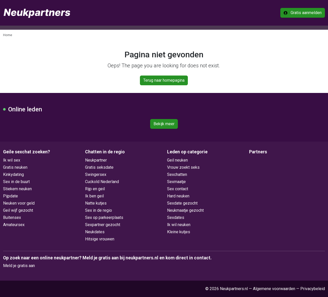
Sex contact (177, 188)
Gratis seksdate (99, 167)
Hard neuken (178, 196)
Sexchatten (177, 174)
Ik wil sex (11, 160)
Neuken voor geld (19, 203)
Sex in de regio (98, 210)
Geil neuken (177, 160)
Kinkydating (13, 174)
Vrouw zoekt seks (183, 167)
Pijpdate (10, 196)
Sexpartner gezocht (102, 224)
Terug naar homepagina (163, 80)
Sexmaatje (176, 181)
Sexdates (175, 217)
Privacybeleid (312, 288)
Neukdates (95, 231)
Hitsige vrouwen (99, 239)
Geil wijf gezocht (18, 210)
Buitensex (12, 217)
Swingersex (95, 174)
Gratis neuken (15, 167)
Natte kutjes (96, 203)
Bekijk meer (164, 123)
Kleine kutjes (178, 231)
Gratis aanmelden (303, 12)
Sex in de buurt (16, 181)
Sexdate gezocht (182, 203)
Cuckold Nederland (102, 181)
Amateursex (14, 224)
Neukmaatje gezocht (185, 210)
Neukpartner (96, 160)
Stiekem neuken (17, 188)
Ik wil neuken (178, 224)
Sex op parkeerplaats (104, 217)
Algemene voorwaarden (274, 288)
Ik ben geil (94, 196)
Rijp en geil (95, 188)
